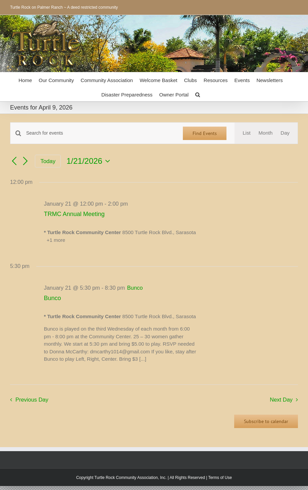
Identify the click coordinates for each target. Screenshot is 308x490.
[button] (197, 94)
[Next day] (25, 161)
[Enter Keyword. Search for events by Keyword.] (100, 133)
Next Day (281, 400)
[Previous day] (14, 161)
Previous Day (31, 400)
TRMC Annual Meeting (74, 214)
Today (48, 161)
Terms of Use (220, 477)
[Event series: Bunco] (135, 288)
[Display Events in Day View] (285, 133)
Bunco (52, 298)
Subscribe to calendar (266, 421)
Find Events (205, 133)
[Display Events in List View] (246, 133)
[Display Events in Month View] (266, 133)
